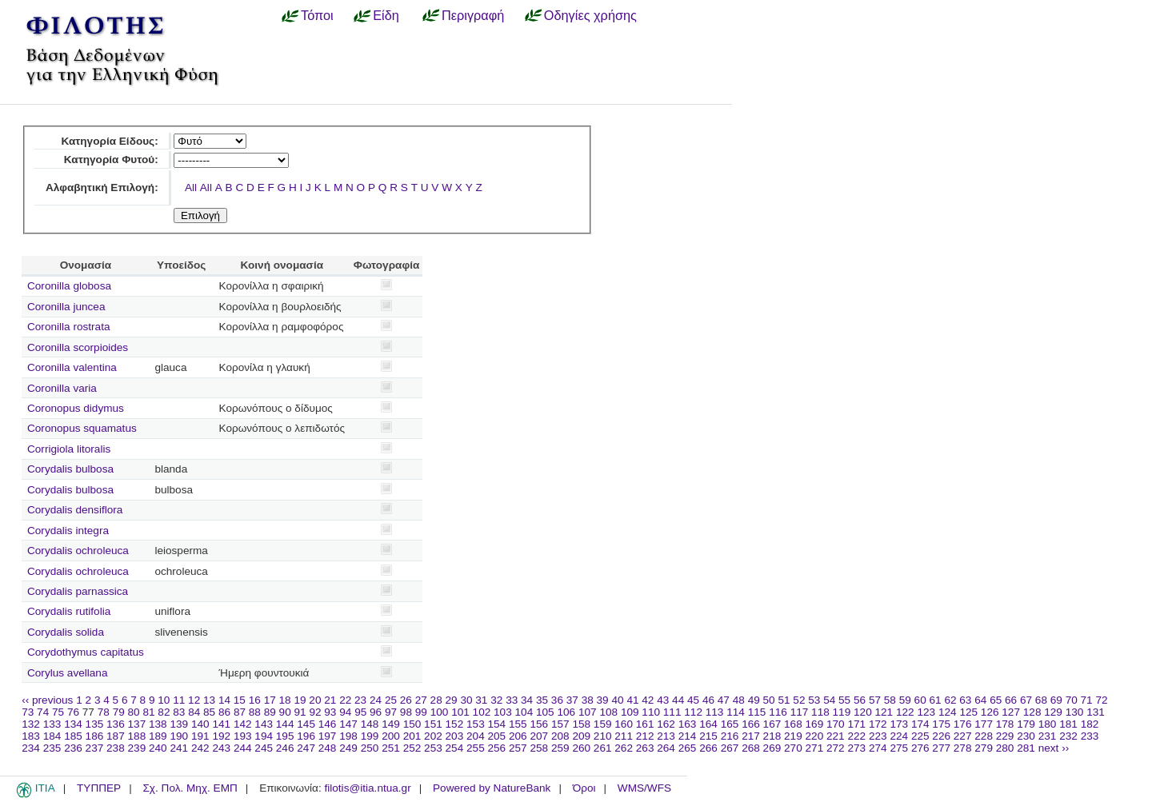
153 (475, 724)
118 (820, 712)
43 (663, 700)
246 (285, 748)
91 (300, 712)
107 (587, 712)
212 (645, 736)
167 (772, 724)
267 (730, 748)
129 (1053, 712)
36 (557, 700)
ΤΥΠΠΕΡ (99, 788)
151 (433, 724)
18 (285, 700)
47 (724, 700)
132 (31, 724)
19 (300, 700)
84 (194, 712)
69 (1056, 700)
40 (617, 700)
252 (412, 748)
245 (263, 748)
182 (1090, 724)
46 (708, 700)
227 (963, 736)
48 (739, 700)
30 (466, 700)
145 (306, 724)
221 (835, 736)
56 (860, 700)
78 (104, 712)
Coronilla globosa (69, 286)
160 (623, 724)
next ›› (1054, 748)
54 (829, 700)
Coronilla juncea (66, 307)
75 (58, 712)
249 (348, 748)
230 (1026, 736)
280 (1005, 748)
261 (603, 748)
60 (920, 700)
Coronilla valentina (72, 367)
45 (693, 700)
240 (158, 748)
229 (1005, 736)
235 (52, 748)
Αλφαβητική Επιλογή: (102, 188)
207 (539, 736)
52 (799, 700)
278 (963, 748)
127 (1011, 712)
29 (452, 700)
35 (542, 700)
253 (433, 748)
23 (360, 700)
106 (566, 712)
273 (856, 748)
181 (1068, 724)
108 (608, 712)
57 (875, 700)
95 (360, 712)
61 (936, 700)
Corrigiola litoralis (68, 449)
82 (164, 712)
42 (648, 700)
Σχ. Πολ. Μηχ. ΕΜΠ (189, 788)
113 (715, 712)
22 (345, 700)
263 (645, 748)
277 (941, 748)
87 (240, 712)
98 (406, 712)
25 (391, 700)
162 (666, 724)
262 (623, 748)
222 (856, 736)
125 (968, 712)
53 (814, 700)
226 (941, 736)
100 (439, 712)
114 (735, 712)
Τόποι (317, 15)
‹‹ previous (47, 700)
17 (270, 700)
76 (73, 712)
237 (95, 748)
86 (224, 712)
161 (645, 724)
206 (518, 736)
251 (391, 748)
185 (73, 736)
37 (572, 700)
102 (482, 712)
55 (844, 700)
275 (899, 748)
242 (200, 748)
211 (623, 736)
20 (315, 700)
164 (708, 724)
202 (433, 736)
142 (243, 724)
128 (1032, 712)
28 (436, 700)
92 (315, 712)
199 (370, 736)
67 (1026, 700)
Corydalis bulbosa (70, 469)
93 (330, 712)
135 (95, 724)
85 (209, 712)
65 (996, 700)
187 (115, 736)
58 (890, 700)
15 (240, 700)
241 (179, 748)
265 (687, 748)
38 (588, 700)
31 (481, 700)
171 (856, 724)
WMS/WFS (644, 788)
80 (134, 712)
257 (518, 748)
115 (757, 712)
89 (270, 712)
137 (137, 724)
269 (772, 748)
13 (209, 700)
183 (31, 736)
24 (376, 700)
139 (179, 724)
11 (179, 700)
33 (512, 700)
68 (1041, 700)
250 (370, 748)
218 (772, 736)
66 (1011, 700)
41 (632, 700)
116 (778, 712)
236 (73, 748)
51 (784, 700)
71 (1087, 700)
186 (95, 736)
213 (666, 736)
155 (518, 724)
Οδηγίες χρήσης (590, 15)
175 (941, 724)
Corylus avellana (67, 673)
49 (754, 700)
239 (137, 748)
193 (243, 736)
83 (179, 712)
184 (52, 736)
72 (1101, 700)
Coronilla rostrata (68, 327)
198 (348, 736)
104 (524, 712)
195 (285, 736)
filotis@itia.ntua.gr (367, 788)
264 (666, 748)
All (191, 188)
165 (730, 724)
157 (560, 724)
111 (672, 712)
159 (603, 724)
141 (221, 724)
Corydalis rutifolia (68, 611)
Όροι (584, 788)
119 (842, 712)
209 (581, 736)
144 (285, 724)
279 (983, 748)
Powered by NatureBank (491, 788)
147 (348, 724)
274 (878, 748)
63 (965, 700)
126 (990, 712)
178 (1005, 724)
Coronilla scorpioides (77, 347)
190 (179, 736)
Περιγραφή (473, 15)
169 (815, 724)
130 (1075, 712)
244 (243, 748)
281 (1026, 748)
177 (983, 724)
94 (345, 712)
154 (497, 724)
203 (455, 736)
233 (1090, 736)
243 (221, 748)
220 (815, 736)
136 (115, 724)
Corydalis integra (68, 531)
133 (52, 724)
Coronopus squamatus (82, 428)
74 (43, 712)
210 (603, 736)
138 (158, 724)
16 (255, 700)
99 (421, 712)
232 (1068, 736)
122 (905, 712)
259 (560, 748)
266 (708, 748)
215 (708, 736)
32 (496, 700)
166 (751, 724)
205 (497, 736)
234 (31, 748)
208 (560, 736)
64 (980, 700)
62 (950, 700)
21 (330, 700)
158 (581, 724)
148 (370, 724)
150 (412, 724)
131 (1095, 712)
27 (421, 700)
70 (1072, 700)
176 (963, 724)
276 (920, 748)
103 (503, 712)
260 (581, 748)
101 (460, 712)
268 (751, 748)
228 (983, 736)
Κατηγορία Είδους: (109, 141)
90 (285, 712)
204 (475, 736)
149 (391, 724)
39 (603, 700)
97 (391, 712)
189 (158, 736)
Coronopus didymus (75, 408)
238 (115, 748)
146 (327, 724)
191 (200, 736)
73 (28, 712)
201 (412, 736)
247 (306, 748)
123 (926, 712)
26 (406, 700)
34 (527, 700)
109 (630, 712)
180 (1047, 724)
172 (878, 724)
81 (148, 712)
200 (391, 736)
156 (539, 724)
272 (835, 748)
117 (799, 712)
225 (920, 736)
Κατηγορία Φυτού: (111, 160)
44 (678, 700)
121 (884, 712)
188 (137, 736)
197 (327, 736)
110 (651, 712)
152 (455, 724)
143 (263, 724)
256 (497, 748)
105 (545, 712)
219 (793, 736)
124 (947, 712)
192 (221, 736)
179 (1026, 724)
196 (306, 736)
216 (730, 736)
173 (899, 724)
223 (878, 736)
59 (905, 700)
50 (769, 700)
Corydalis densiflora (74, 510)
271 (815, 748)
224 (899, 736)
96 (376, 712)
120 (863, 712)
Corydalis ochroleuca (78, 551)
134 (73, 724)
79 (119, 712)
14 (224, 700)
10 (164, 700)
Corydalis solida (65, 632)
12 (194, 700)
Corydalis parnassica (77, 591)
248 (327, 748)
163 (687, 724)
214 (687, 736)
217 (751, 736)
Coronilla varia (62, 388)
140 (200, 724)
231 (1047, 736)
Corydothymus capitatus (85, 652)
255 (475, 748)
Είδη (386, 15)
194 (263, 736)
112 (693, 712)
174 (920, 724)
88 (255, 712)
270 (793, 748)
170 (835, 724)
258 (539, 748)
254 (455, 748)
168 (793, 724)
